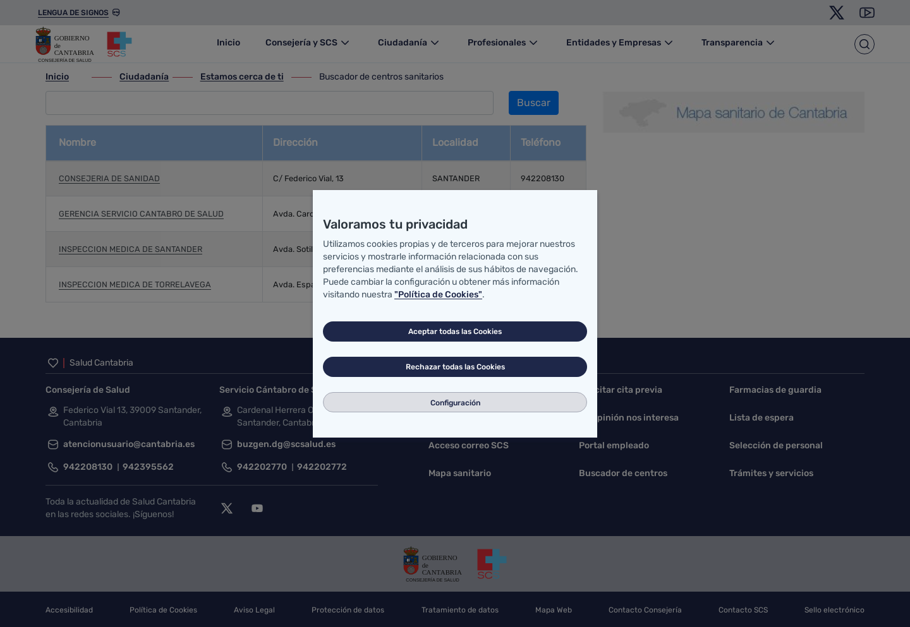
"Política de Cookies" (438, 294)
